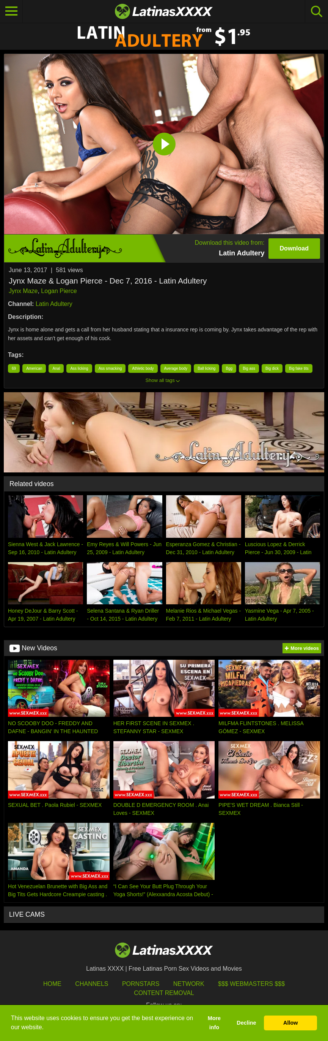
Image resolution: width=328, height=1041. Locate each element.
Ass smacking (110, 368)
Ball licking (206, 368)
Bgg (229, 368)
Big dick (272, 368)
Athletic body (143, 368)
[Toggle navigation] (11, 11)
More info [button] (214, 1022)
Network (188, 984)
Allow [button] (290, 1023)
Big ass (249, 368)
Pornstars (140, 984)
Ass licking (79, 368)
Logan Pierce (59, 291)
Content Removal (164, 993)
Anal (56, 368)
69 (14, 368)
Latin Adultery (54, 304)
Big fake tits (299, 368)
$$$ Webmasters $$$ (251, 984)
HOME (52, 984)
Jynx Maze (23, 291)
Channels (91, 984)
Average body (176, 368)
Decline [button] (246, 1023)
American (34, 368)
